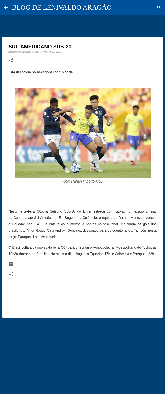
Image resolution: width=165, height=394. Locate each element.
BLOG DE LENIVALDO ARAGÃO (62, 7)
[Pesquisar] (159, 7)
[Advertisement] (82, 354)
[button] (11, 60)
